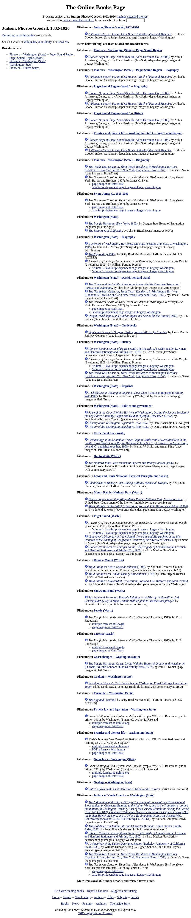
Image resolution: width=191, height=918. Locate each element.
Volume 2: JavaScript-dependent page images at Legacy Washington (133, 271)
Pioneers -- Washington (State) (28, 61)
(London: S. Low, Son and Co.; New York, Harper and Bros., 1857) (131, 168)
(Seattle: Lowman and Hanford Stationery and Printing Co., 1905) (135, 350)
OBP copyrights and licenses (95, 913)
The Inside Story (120, 903)
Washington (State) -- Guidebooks (115, 325)
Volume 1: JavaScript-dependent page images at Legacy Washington (133, 268)
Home (56, 897)
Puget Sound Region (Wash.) (27, 57)
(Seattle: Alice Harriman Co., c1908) (129, 56)
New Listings (83, 897)
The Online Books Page (95, 7)
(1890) (133, 315)
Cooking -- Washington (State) (113, 676)
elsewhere (62, 41)
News (75, 903)
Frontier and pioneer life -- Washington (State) (123, 732)
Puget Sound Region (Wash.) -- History (118, 113)
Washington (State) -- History (112, 341)
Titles (110, 897)
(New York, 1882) (113, 223)
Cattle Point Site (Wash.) (109, 433)
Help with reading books (69, 890)
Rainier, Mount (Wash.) (109, 560)
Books (65, 903)
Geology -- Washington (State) (113, 782)
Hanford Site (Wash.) (107, 456)
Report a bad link (97, 890)
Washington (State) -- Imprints (113, 386)
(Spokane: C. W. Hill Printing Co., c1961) (137, 811)
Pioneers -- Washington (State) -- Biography (122, 160)
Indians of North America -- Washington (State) (124, 795)
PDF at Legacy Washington (108, 749)
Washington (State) (21, 64)
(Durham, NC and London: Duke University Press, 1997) (134, 665)
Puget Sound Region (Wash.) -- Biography (120, 86)
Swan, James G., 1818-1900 (111, 193)
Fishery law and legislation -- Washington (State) (125, 709)
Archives (101, 903)
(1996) (131, 463)
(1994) (117, 566)
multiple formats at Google (108, 624)
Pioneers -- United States (24, 67)
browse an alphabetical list (78, 20)
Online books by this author (18, 35)
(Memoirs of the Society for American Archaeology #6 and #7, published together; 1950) (136, 443)
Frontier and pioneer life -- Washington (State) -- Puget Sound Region (138, 133)
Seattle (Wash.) (103, 610)
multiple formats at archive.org (110, 723)
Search (67, 897)
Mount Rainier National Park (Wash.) (118, 492)
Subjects (122, 897)
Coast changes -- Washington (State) (117, 656)
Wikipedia (30, 41)
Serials (135, 897)
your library (44, 41)
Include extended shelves (133, 16)
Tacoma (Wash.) (104, 633)
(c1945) (102, 254)
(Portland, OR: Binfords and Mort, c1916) (138, 506)
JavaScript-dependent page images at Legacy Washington (126, 187)
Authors (99, 897)
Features (87, 903)
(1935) (121, 573)
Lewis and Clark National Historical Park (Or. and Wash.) (131, 476)
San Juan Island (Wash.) (109, 590)
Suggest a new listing (124, 890)
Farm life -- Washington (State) (114, 693)
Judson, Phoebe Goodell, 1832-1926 (116, 27)
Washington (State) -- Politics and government (123, 405)
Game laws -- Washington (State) (115, 759)
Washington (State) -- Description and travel (122, 277)
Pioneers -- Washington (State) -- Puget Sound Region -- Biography (136, 70)
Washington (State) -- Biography (114, 237)
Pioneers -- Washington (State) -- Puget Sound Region (42, 54)
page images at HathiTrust (107, 183)
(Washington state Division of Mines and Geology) (124, 789)
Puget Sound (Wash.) (107, 516)
